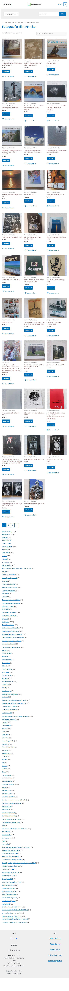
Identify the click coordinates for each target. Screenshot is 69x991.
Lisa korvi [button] (8, 68)
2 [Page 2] (8, 538)
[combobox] (11, 11)
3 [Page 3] (12, 538)
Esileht (4, 19)
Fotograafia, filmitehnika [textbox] (11, 11)
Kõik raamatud (11, 19)
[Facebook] (11, 951)
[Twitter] (16, 951)
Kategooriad (20, 19)
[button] (8, 74)
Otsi (62, 10)
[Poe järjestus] (51, 30)
